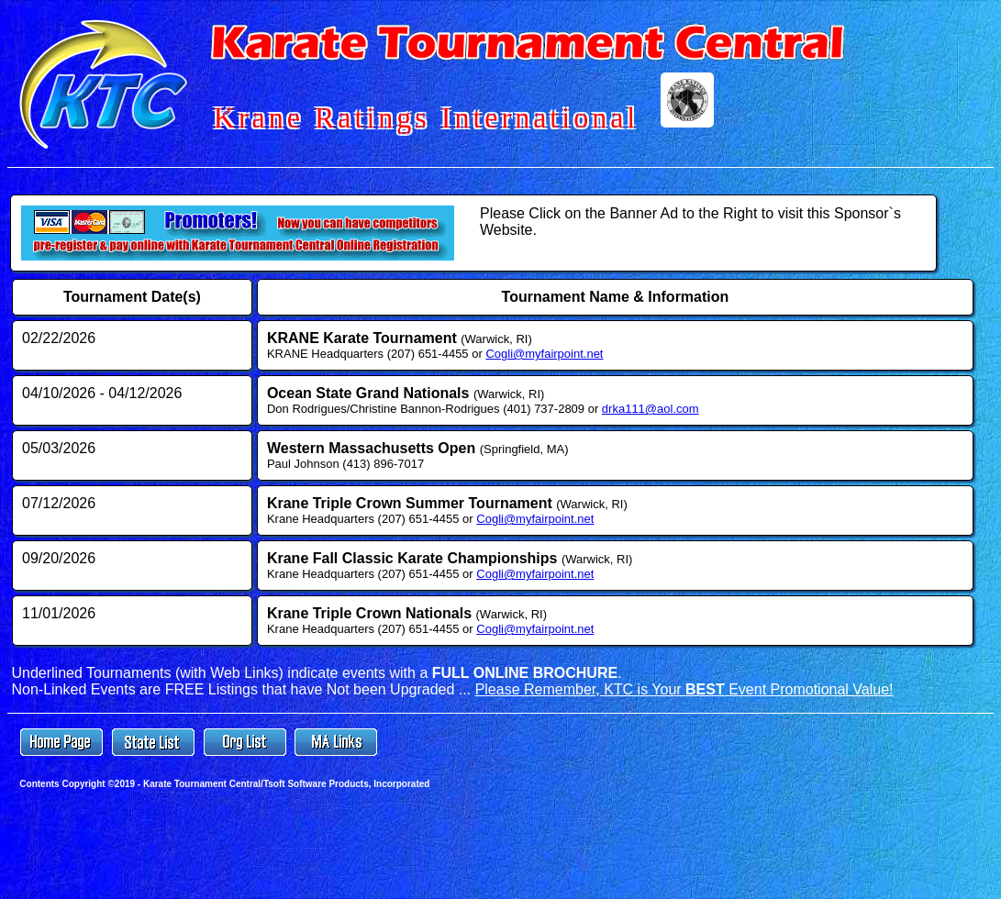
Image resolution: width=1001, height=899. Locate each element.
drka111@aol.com (650, 409)
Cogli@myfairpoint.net (544, 354)
